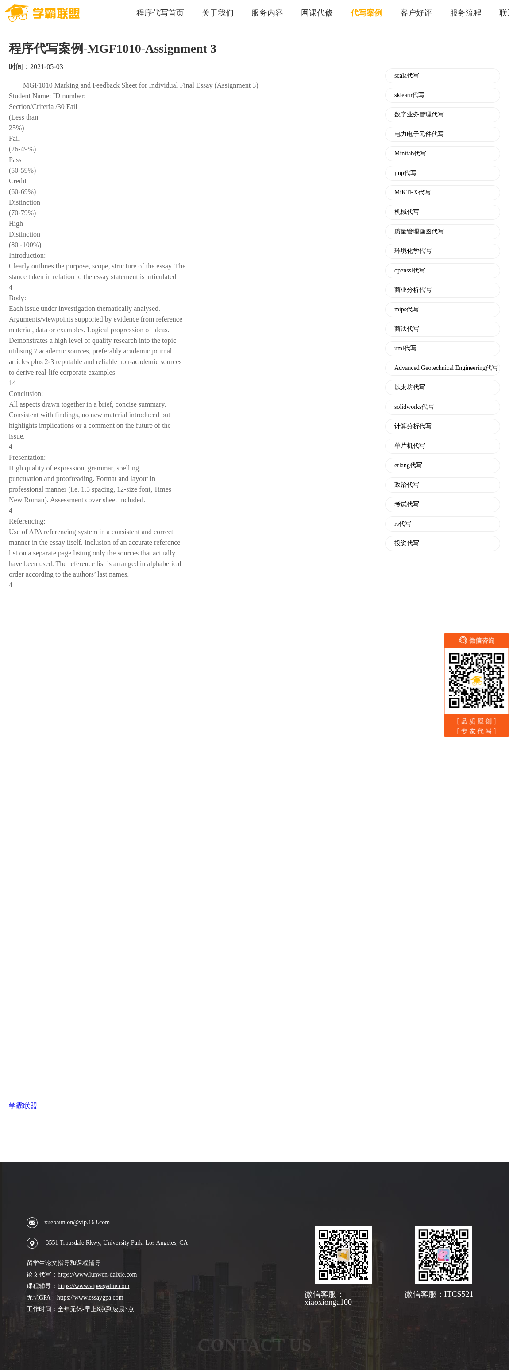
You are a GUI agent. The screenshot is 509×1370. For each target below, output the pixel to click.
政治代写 (406, 485)
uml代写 (405, 348)
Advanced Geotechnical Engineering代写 (446, 368)
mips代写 (406, 310)
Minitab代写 (410, 154)
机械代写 (406, 212)
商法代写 (406, 329)
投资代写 (406, 543)
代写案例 (366, 12)
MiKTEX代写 (412, 193)
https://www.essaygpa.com (90, 1297)
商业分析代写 (413, 290)
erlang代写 (408, 465)
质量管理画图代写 (419, 232)
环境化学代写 (413, 251)
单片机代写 (409, 446)
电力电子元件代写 (419, 134)
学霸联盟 (23, 1106)
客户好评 (416, 12)
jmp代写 (405, 173)
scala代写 (406, 76)
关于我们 (218, 12)
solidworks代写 (414, 407)
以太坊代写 (409, 387)
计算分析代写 (413, 426)
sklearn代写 (409, 95)
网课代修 (317, 12)
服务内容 (267, 12)
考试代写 (406, 504)
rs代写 (402, 524)
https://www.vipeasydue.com (93, 1286)
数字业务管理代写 (419, 115)
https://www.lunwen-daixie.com (97, 1274)
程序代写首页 (160, 12)
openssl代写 (409, 271)
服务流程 (466, 12)
